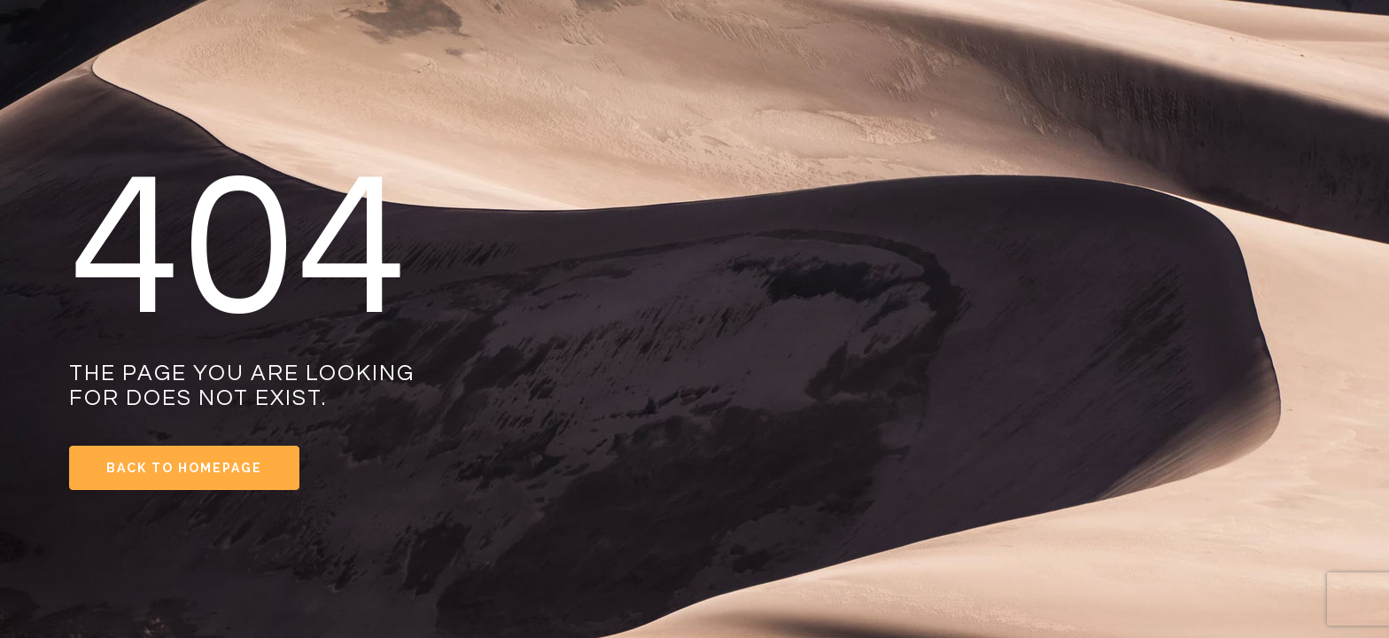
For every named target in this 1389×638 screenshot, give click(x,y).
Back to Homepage (184, 468)
